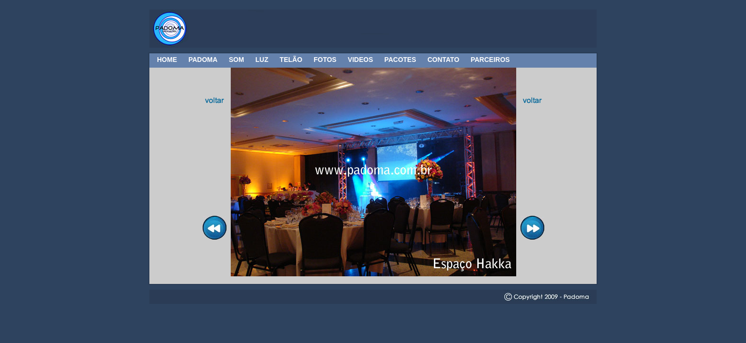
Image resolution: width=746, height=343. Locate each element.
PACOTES (400, 59)
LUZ (261, 59)
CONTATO (443, 59)
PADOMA (202, 59)
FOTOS (325, 59)
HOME (167, 59)
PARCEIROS (490, 59)
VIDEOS (360, 59)
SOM (236, 59)
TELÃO (291, 59)
